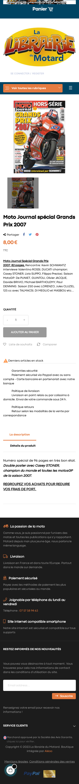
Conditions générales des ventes (52, 761)
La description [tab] (19, 434)
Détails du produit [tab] (23, 446)
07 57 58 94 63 (28, 610)
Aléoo (48, 751)
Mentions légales (16, 761)
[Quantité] (15, 320)
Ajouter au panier (25, 332)
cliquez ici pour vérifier (20, 741)
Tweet (30, 234)
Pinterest (37, 234)
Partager (24, 234)
